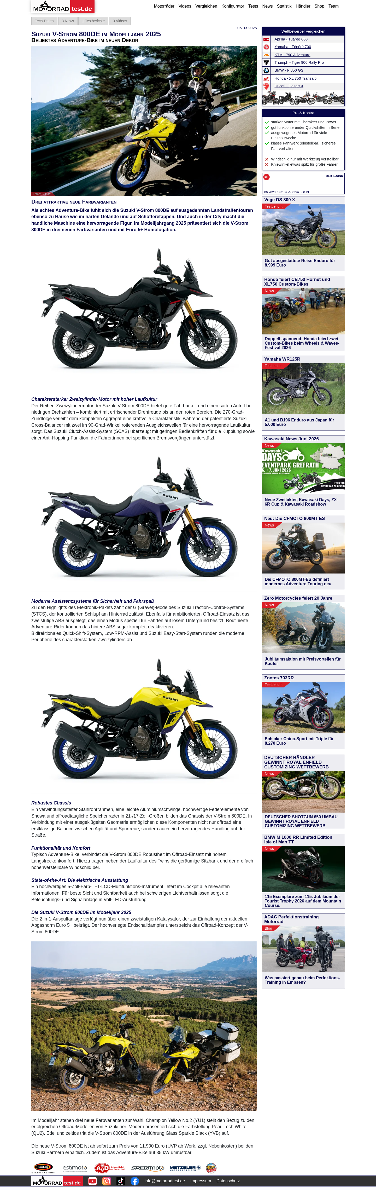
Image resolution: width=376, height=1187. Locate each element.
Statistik (284, 6)
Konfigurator (232, 6)
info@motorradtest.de (165, 1181)
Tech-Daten (44, 21)
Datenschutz (228, 1181)
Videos (185, 6)
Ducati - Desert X (289, 86)
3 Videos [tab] (120, 21)
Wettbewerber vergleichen (303, 31)
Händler (303, 6)
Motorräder (164, 6)
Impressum (200, 1181)
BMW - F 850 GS (289, 70)
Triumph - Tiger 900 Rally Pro (299, 62)
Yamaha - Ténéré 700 (293, 47)
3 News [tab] (68, 21)
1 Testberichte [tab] (93, 21)
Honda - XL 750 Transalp (296, 78)
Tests (253, 6)
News (267, 6)
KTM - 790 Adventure (292, 55)
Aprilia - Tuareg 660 (291, 39)
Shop (319, 6)
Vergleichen (206, 6)
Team (333, 6)
